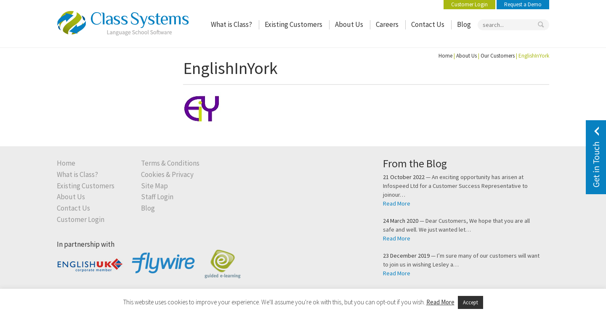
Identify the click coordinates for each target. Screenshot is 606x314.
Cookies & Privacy (167, 174)
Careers (387, 24)
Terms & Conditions (170, 163)
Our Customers (498, 55)
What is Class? (231, 24)
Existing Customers (293, 24)
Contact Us (427, 24)
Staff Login (157, 197)
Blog (464, 24)
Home (445, 55)
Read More (396, 203)
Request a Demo (523, 4)
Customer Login (469, 4)
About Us (349, 24)
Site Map (154, 186)
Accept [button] (470, 302)
